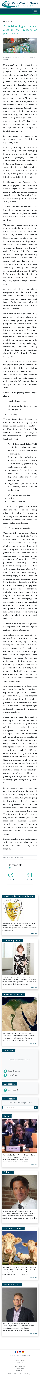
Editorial (8, 1172)
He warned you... (12, 1284)
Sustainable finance (13, 994)
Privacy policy (20, 1368)
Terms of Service (20, 1360)
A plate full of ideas (13, 1228)
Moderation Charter (20, 1366)
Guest (6, 1116)
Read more (33, 1165)
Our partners (20, 1372)
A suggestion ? (11, 1090)
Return (7, 21)
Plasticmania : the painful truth (18, 896)
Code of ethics (20, 1370)
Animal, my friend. (12, 940)
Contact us (20, 1364)
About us (20, 1362)
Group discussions (12, 1071)
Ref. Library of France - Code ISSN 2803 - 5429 (20, 1374)
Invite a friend (10, 1075)
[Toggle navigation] (35, 11)
